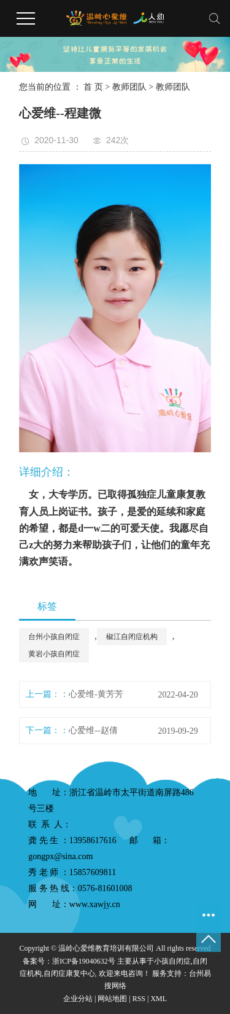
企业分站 (78, 998)
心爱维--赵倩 (93, 730)
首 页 (93, 87)
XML (158, 998)
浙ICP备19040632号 (83, 961)
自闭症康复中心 (69, 973)
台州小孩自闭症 (54, 636)
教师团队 (129, 87)
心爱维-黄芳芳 (96, 694)
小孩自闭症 (172, 961)
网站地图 (112, 998)
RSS (138, 998)
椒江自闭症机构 (132, 636)
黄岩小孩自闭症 (54, 654)
